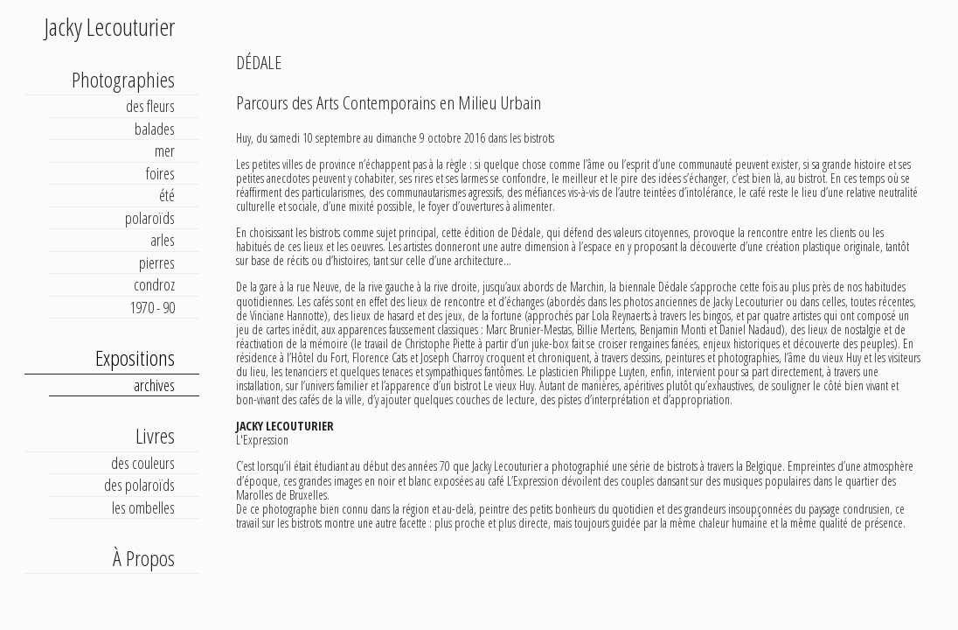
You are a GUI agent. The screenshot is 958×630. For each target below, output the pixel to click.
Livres (155, 435)
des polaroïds (139, 484)
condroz (154, 284)
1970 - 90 (152, 307)
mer (165, 150)
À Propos (144, 557)
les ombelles (143, 507)
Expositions (135, 357)
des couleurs (143, 462)
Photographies (123, 79)
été (167, 195)
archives (154, 385)
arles (162, 239)
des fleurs (150, 105)
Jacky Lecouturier (109, 26)
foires (160, 173)
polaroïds (150, 217)
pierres (157, 262)
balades (155, 128)
